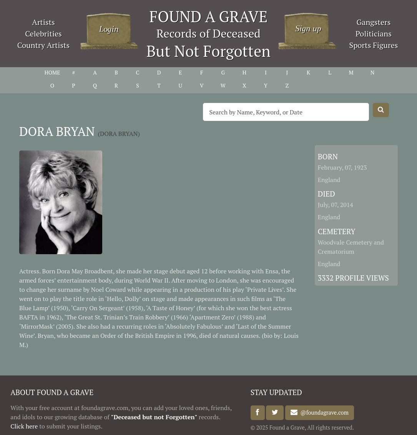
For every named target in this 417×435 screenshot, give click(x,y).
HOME (52, 72)
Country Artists (43, 45)
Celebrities (43, 33)
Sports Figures (373, 45)
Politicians (374, 33)
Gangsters (374, 22)
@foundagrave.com (322, 412)
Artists (43, 22)
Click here (24, 426)
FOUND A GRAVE (209, 16)
